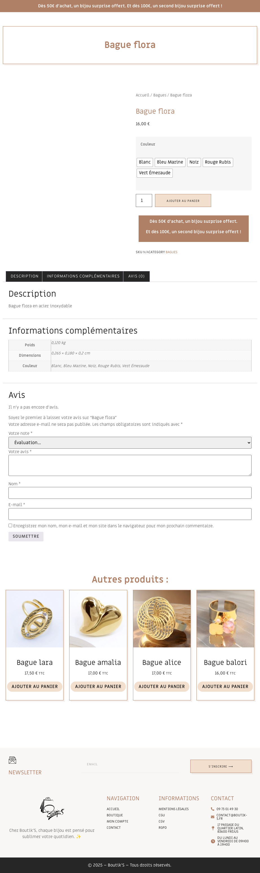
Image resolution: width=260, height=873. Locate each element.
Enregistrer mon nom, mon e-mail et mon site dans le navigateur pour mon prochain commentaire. (113, 526)
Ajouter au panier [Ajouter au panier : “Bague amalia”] (98, 687)
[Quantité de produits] (144, 200)
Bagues (159, 95)
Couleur (148, 145)
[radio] (145, 162)
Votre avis (20, 452)
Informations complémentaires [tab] (83, 276)
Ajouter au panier (183, 201)
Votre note (20, 433)
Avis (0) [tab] (136, 276)
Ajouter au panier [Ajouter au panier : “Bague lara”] (35, 687)
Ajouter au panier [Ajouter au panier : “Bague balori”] (225, 687)
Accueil (142, 95)
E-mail (16, 505)
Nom (14, 484)
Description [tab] (25, 276)
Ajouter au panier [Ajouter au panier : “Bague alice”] (162, 687)
